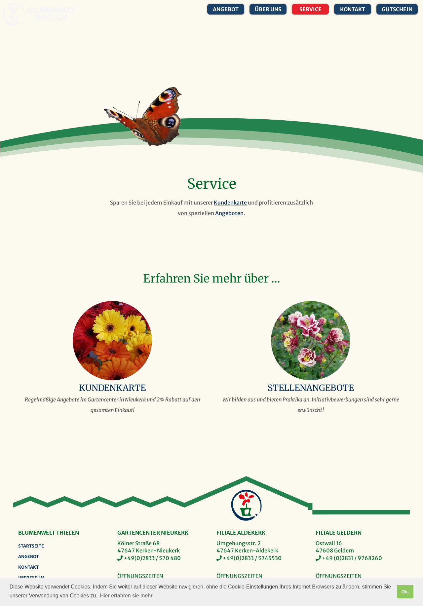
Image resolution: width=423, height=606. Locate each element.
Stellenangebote (311, 388)
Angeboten (229, 213)
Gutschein (397, 9)
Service (310, 9)
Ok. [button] (405, 591)
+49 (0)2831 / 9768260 (352, 558)
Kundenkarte (230, 202)
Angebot (226, 9)
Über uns (268, 9)
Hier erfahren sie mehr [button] (126, 595)
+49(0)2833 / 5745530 (252, 558)
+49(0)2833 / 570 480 (152, 558)
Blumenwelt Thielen (13, 14)
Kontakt (352, 9)
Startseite (31, 546)
